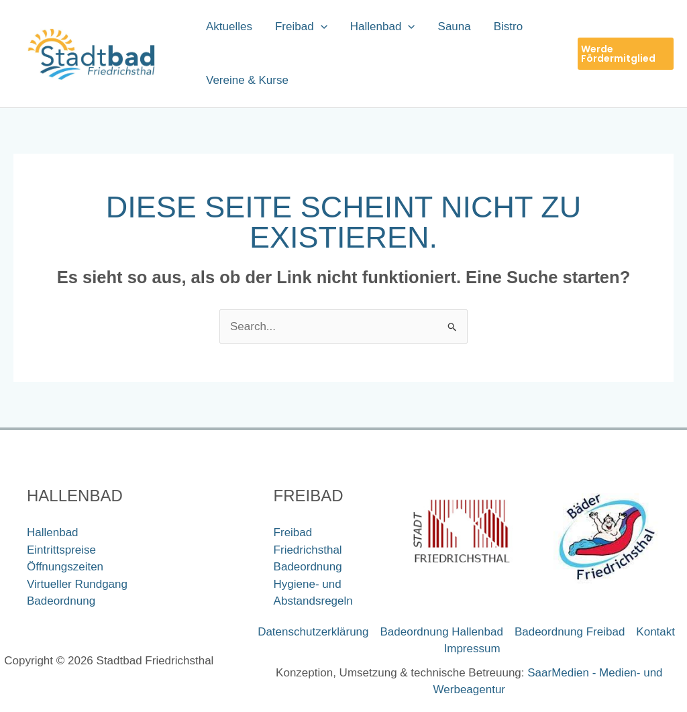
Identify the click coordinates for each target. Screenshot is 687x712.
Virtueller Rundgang (77, 584)
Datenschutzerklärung (313, 631)
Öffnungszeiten (65, 566)
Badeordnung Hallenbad (441, 631)
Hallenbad (52, 532)
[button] (626, 54)
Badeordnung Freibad (570, 631)
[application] (320, 27)
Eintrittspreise (61, 550)
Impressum (472, 648)
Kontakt (655, 631)
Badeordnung (61, 601)
